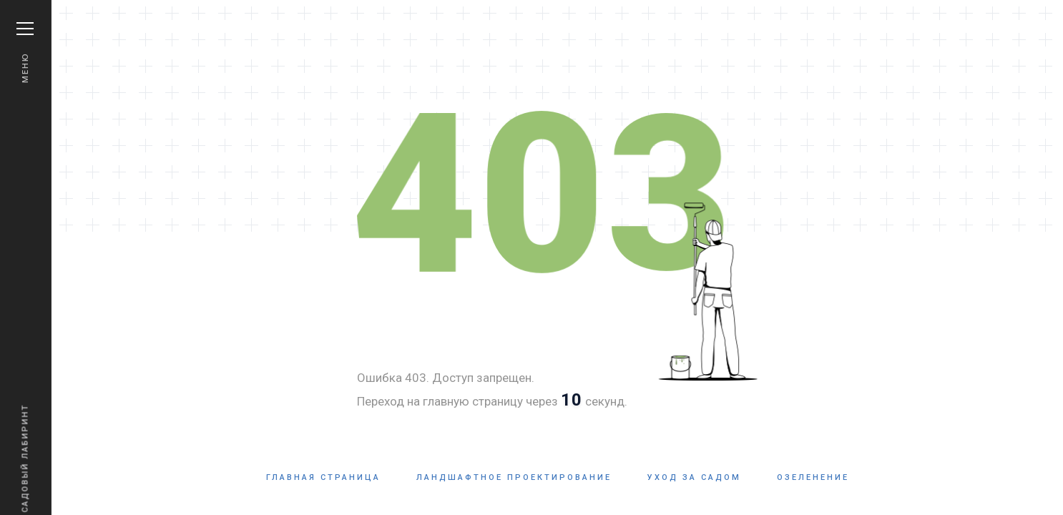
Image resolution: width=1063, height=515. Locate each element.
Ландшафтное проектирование (514, 477)
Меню (25, 52)
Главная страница (323, 477)
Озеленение (813, 477)
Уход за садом (694, 477)
